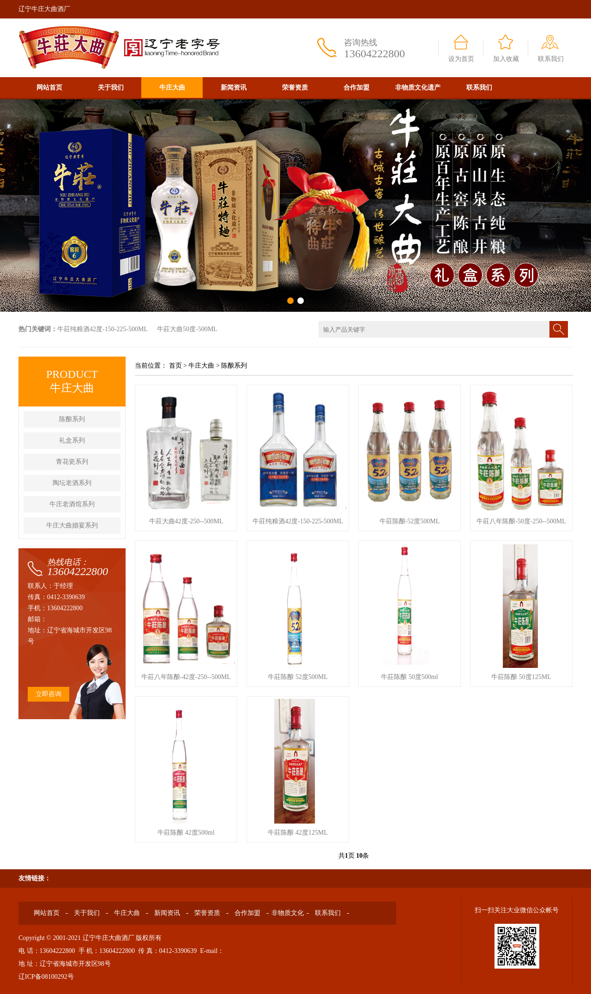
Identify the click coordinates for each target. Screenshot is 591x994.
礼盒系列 (72, 440)
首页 (175, 365)
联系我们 (551, 58)
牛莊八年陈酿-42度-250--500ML (186, 676)
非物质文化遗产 (417, 87)
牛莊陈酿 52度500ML (298, 676)
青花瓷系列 (72, 461)
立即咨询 (48, 694)
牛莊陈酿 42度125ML (298, 832)
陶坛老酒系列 (72, 482)
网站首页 (49, 87)
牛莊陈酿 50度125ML (521, 676)
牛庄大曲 (172, 87)
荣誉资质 (295, 87)
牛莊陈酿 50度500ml (409, 676)
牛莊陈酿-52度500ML (410, 521)
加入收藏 (506, 58)
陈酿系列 (72, 419)
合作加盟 (356, 87)
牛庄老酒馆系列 (72, 504)
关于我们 (111, 87)
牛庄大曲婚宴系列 (72, 525)
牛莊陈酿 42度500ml (185, 832)
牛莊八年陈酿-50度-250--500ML (521, 521)
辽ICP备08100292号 (46, 976)
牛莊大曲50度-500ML (187, 329)
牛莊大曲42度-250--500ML (186, 521)
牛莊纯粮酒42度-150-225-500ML (102, 329)
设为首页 (461, 58)
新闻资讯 (234, 87)
